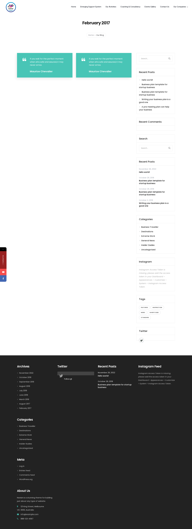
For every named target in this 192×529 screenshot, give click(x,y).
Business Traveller (149, 227)
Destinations (147, 231)
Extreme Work (148, 236)
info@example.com (29, 514)
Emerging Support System (90, 7)
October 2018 (25, 377)
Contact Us (164, 7)
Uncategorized (148, 249)
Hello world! (147, 80)
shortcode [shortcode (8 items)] (154, 312)
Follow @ (68, 379)
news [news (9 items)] (143, 312)
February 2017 (25, 408)
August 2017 (24, 403)
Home (73, 7)
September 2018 (26, 381)
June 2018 (23, 395)
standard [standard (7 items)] (145, 317)
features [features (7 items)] (144, 307)
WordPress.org (25, 479)
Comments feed (27, 475)
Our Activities (111, 7)
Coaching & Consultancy (130, 7)
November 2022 (26, 373)
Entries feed (24, 470)
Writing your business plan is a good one (153, 204)
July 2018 (23, 390)
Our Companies (180, 7)
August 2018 (24, 386)
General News (148, 240)
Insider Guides (148, 245)
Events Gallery (150, 7)
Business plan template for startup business (153, 86)
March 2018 (24, 399)
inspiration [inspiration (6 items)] (157, 307)
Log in (21, 466)
